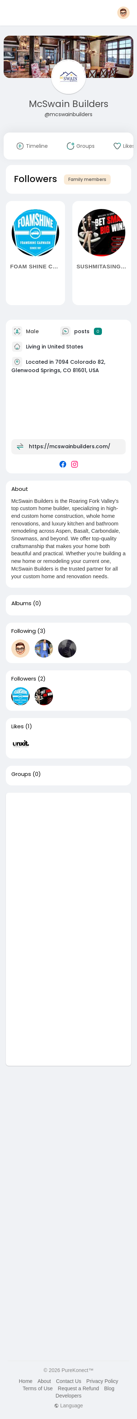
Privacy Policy (102, 1381)
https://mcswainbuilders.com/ (69, 446)
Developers (68, 1396)
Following (23, 631)
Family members (87, 179)
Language (68, 1405)
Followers (23, 679)
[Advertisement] (68, 861)
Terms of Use (38, 1388)
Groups (21, 774)
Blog (109, 1388)
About (44, 1381)
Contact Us (68, 1381)
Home (25, 1381)
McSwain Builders (69, 104)
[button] (123, 12)
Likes (17, 726)
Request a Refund (78, 1388)
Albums (21, 603)
